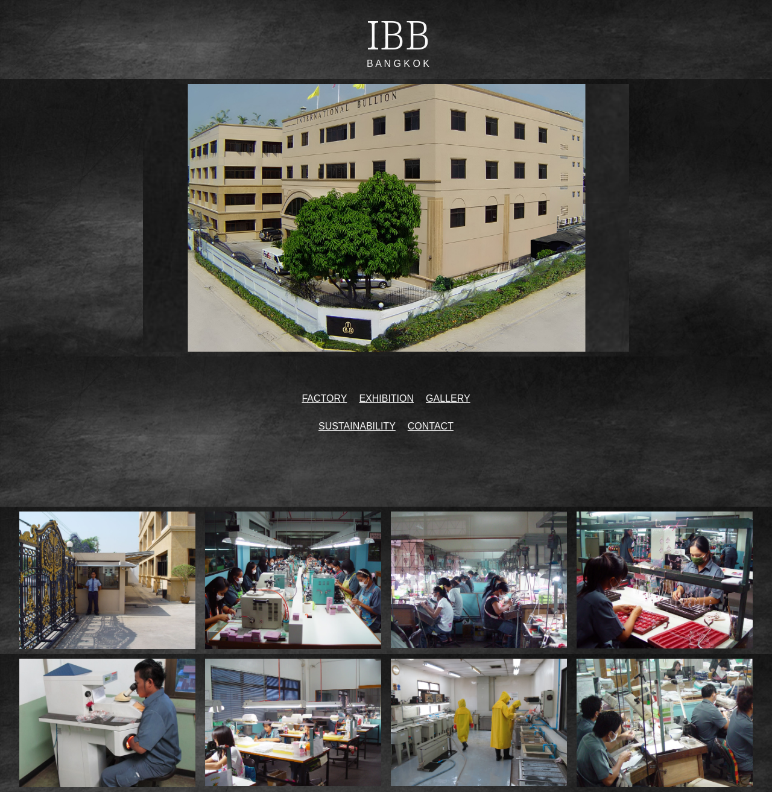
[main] (386, 39)
